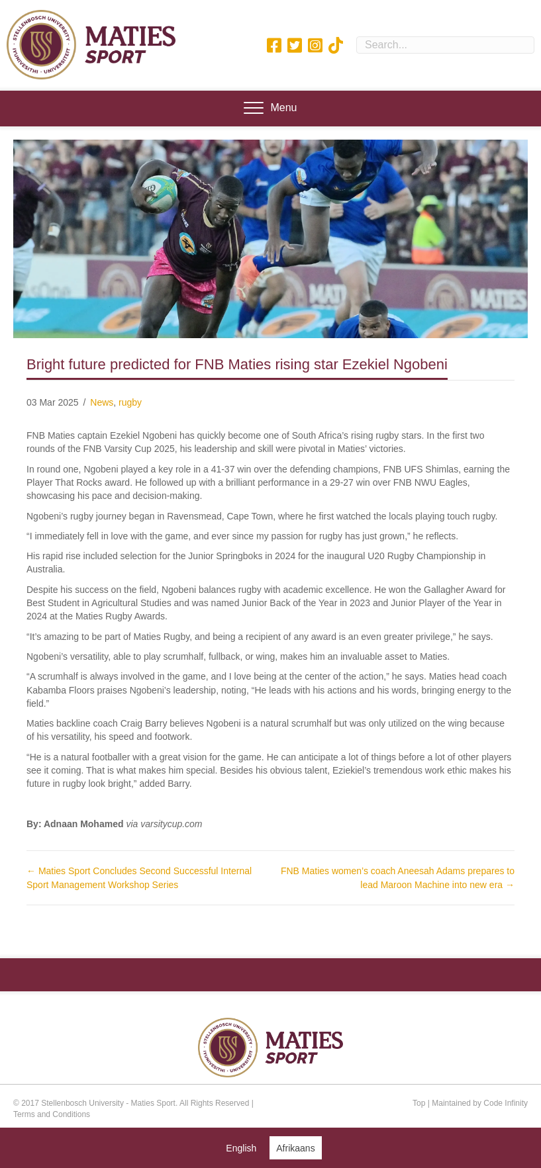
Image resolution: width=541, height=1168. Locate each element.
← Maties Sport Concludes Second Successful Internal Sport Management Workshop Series (139, 877)
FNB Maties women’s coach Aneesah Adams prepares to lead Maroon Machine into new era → (398, 877)
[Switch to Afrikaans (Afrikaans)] (295, 1147)
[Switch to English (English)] (241, 1147)
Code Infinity (505, 1103)
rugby (130, 402)
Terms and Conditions (51, 1114)
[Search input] (445, 45)
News (101, 402)
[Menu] (270, 108)
